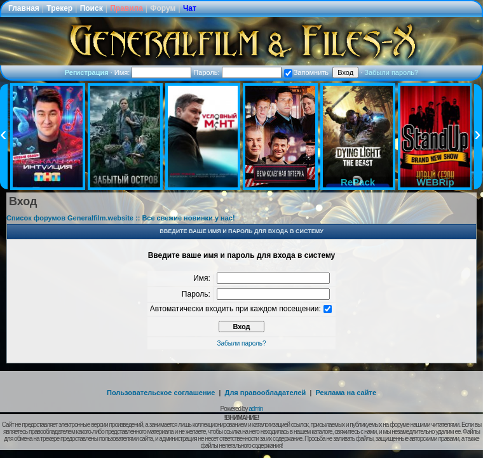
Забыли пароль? (391, 72)
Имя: (153, 72)
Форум (162, 8)
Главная (23, 8)
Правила (126, 8)
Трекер (59, 8)
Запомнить (306, 72)
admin (255, 408)
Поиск (91, 8)
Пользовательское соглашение (161, 392)
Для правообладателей (265, 392)
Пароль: (237, 72)
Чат (189, 8)
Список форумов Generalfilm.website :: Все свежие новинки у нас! (120, 218)
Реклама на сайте (345, 392)
